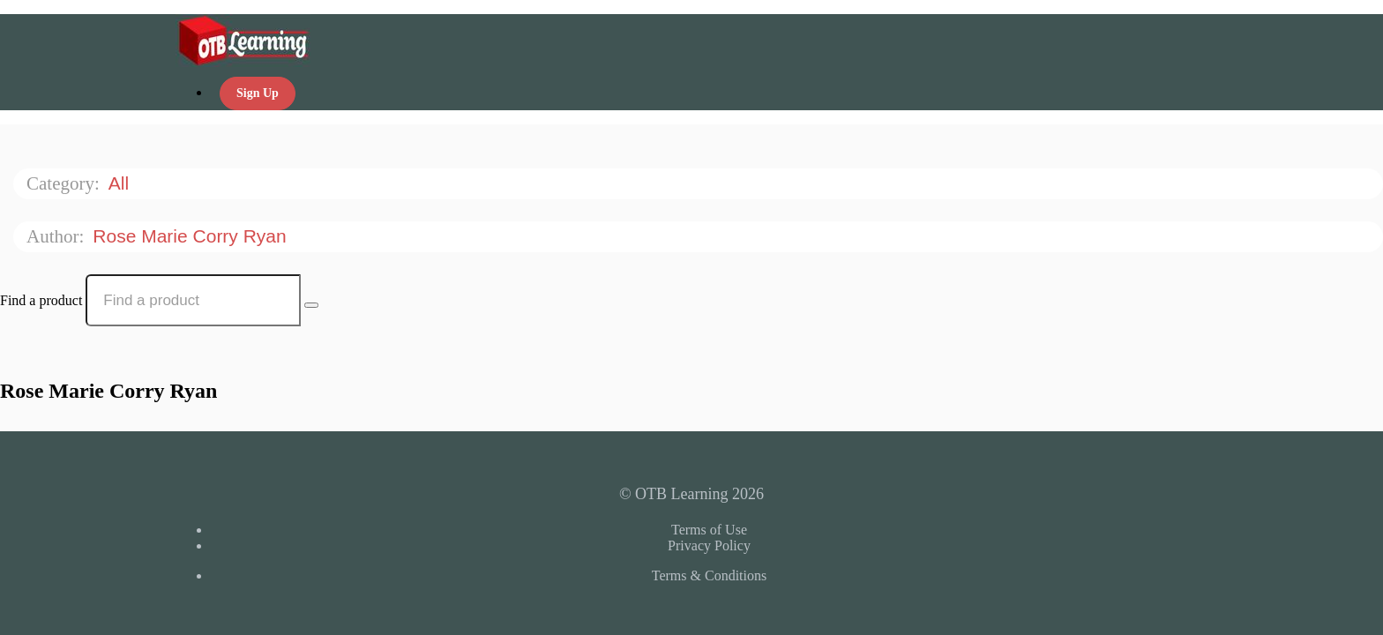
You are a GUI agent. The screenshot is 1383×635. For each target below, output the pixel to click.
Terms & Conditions (709, 575)
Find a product (41, 300)
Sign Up (257, 93)
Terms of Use (709, 529)
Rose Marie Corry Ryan (192, 236)
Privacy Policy (709, 545)
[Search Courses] (311, 305)
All (121, 183)
